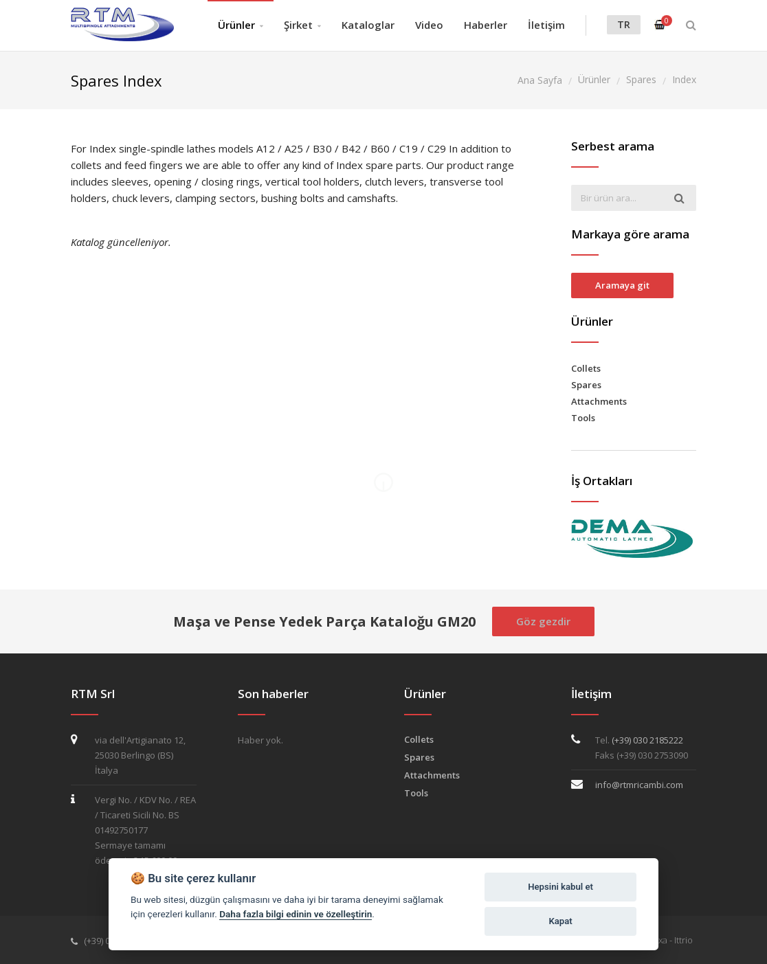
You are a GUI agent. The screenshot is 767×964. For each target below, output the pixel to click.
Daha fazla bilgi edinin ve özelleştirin (295, 913)
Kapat (561, 921)
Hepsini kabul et (560, 887)
